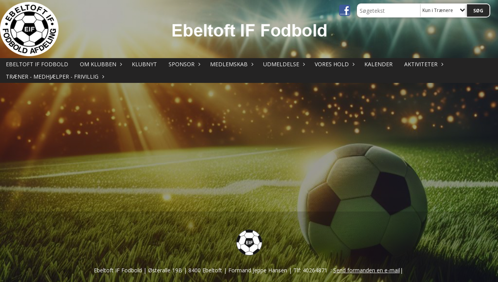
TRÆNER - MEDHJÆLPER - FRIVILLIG (54, 76)
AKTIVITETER (422, 64)
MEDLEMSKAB (231, 64)
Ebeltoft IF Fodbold (37, 64)
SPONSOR (183, 64)
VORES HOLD (334, 64)
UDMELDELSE (283, 64)
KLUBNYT (144, 64)
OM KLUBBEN (100, 64)
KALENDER (378, 64)
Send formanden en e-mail (366, 270)
